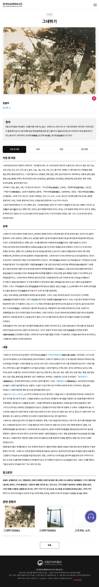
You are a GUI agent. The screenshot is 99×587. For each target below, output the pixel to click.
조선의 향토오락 (55, 355)
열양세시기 (61, 381)
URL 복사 (94, 98)
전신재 (5, 108)
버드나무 (11, 394)
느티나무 (19, 394)
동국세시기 (83, 377)
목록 (49, 545)
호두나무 (34, 304)
